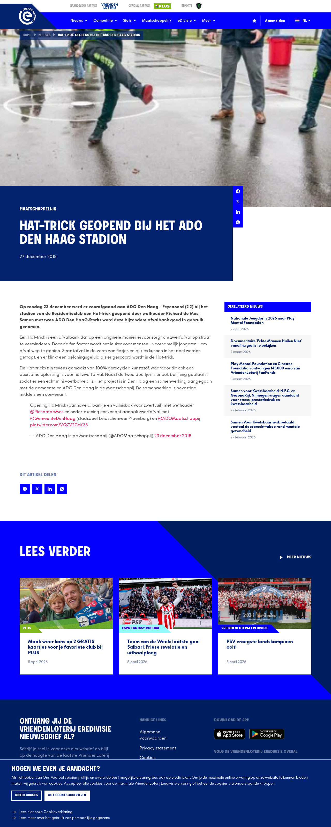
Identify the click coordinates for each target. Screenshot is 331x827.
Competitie (105, 20)
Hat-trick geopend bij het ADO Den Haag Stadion (100, 35)
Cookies (147, 758)
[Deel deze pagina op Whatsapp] (238, 222)
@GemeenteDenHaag (53, 418)
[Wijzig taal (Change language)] (306, 21)
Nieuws (78, 20)
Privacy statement (158, 748)
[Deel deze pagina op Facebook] (238, 191)
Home (27, 35)
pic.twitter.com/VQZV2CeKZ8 (59, 425)
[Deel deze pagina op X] (238, 201)
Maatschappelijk (156, 20)
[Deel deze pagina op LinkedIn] (238, 212)
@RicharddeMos (46, 412)
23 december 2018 (172, 436)
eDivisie (187, 20)
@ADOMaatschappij (179, 418)
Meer (208, 20)
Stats (129, 20)
